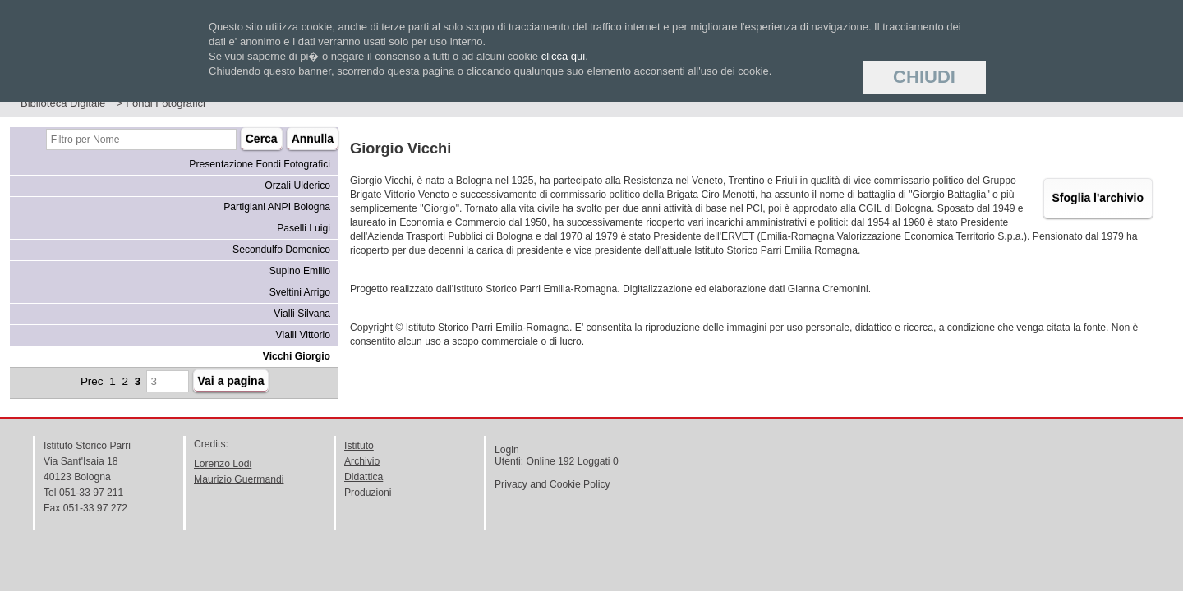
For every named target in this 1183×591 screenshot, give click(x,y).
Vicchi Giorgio (296, 356)
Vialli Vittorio (303, 335)
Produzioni (367, 492)
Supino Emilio (299, 271)
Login (507, 450)
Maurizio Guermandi (238, 479)
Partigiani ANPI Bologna (276, 207)
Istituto (359, 445)
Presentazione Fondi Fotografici (259, 164)
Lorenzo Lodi (222, 464)
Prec (92, 381)
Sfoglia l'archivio (1098, 197)
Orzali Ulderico (297, 185)
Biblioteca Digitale (63, 103)
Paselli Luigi (303, 228)
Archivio (362, 461)
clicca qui (563, 56)
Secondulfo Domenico (281, 249)
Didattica (363, 477)
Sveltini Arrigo (299, 292)
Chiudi (924, 76)
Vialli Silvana (302, 313)
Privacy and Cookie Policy (552, 484)
